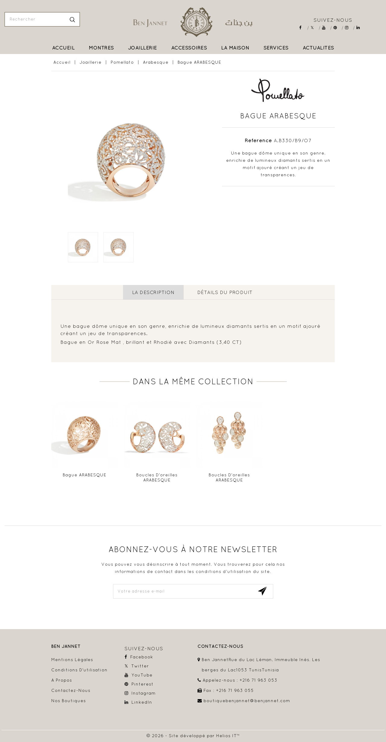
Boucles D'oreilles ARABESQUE (157, 477)
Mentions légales (72, 659)
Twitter (314, 27)
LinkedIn (360, 27)
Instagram (349, 27)
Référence (258, 140)
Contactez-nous (70, 690)
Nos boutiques (68, 700)
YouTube (326, 27)
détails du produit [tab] (225, 292)
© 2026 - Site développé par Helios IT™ (193, 735)
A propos (61, 679)
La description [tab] (153, 292)
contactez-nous (220, 646)
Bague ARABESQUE (84, 474)
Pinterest (337, 27)
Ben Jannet (66, 646)
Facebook (303, 27)
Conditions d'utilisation (79, 669)
